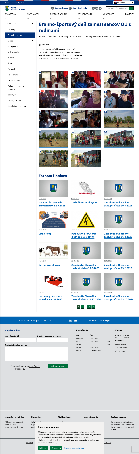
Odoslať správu (57, 366)
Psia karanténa (14, 74)
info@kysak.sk (120, 345)
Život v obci (11, 23)
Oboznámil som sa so (25, 367)
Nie (75, 320)
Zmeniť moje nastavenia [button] (74, 448)
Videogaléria (13, 52)
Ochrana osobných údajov (14, 427)
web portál (29, 442)
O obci (10, 40)
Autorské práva (10, 425)
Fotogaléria (13, 46)
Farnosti (11, 69)
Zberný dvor (13, 94)
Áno (71, 320)
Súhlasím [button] (43, 448)
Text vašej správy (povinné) (17, 345)
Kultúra (11, 57)
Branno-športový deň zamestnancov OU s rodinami (99, 36)
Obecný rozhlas (14, 100)
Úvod (42, 36)
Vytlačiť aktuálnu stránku (40, 422)
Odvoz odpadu (14, 80)
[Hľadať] (131, 8)
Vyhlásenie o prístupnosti (14, 422)
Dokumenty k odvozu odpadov (17, 87)
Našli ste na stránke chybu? (100, 320)
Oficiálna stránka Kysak (14, 3)
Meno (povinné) (12, 336)
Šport (10, 63)
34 (89, 306)
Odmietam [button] (56, 448)
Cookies (34, 427)
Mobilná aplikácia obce (18, 106)
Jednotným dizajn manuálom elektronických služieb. (122, 427)
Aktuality (11, 29)
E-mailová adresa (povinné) (49, 336)
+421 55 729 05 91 (121, 347)
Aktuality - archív (15, 35)
